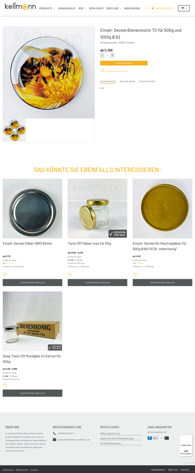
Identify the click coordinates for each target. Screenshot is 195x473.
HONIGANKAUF (158, 470)
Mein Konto (96, 8)
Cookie (34, 470)
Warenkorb (131, 8)
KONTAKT (185, 470)
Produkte (47, 8)
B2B (82, 8)
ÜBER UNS (173, 470)
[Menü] (190, 437)
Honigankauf (66, 8)
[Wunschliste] (162, 8)
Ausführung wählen (32, 282)
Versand (10, 263)
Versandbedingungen (110, 443)
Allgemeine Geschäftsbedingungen (117, 438)
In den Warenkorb (124, 63)
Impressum (8, 470)
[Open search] (146, 8)
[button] (113, 70)
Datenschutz (22, 470)
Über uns (113, 8)
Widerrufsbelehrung (110, 433)
